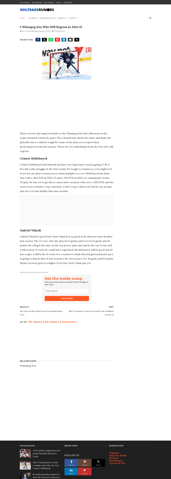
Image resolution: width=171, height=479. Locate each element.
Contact (114, 389)
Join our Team (118, 392)
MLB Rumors (49, 2)
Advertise (67, 2)
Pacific (72, 18)
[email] (64, 295)
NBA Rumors (37, 2)
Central (61, 18)
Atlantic (32, 18)
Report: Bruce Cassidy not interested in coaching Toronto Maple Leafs (45, 438)
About (58, 2)
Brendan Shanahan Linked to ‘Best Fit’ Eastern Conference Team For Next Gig (46, 414)
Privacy (114, 394)
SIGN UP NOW (64, 303)
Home (22, 18)
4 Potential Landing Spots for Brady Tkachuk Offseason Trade (47, 390)
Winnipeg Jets (59, 31)
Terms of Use (117, 400)
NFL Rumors (25, 2)
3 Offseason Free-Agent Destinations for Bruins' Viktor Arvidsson (47, 426)
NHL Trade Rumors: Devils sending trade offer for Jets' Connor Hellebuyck (46, 402)
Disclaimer (116, 397)
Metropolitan (47, 18)
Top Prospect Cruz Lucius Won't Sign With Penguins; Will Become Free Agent (47, 450)
